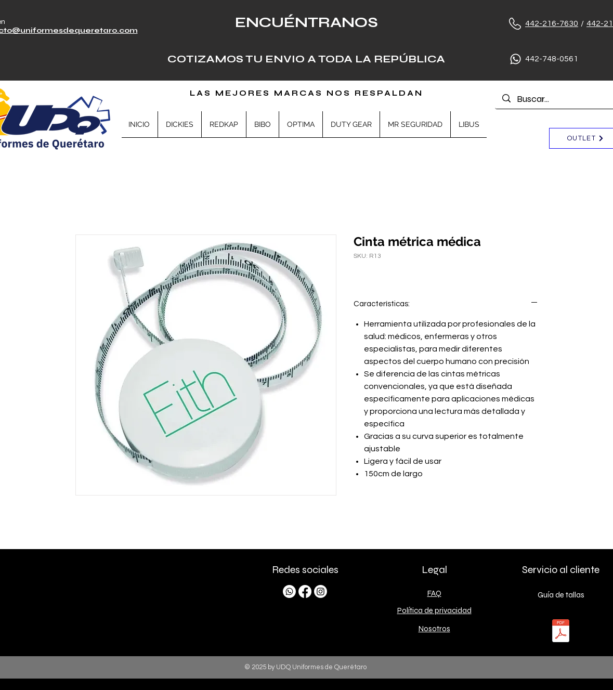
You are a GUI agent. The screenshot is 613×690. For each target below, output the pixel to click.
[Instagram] (320, 591)
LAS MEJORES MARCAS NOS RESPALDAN (306, 93)
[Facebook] (304, 591)
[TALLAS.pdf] (560, 632)
